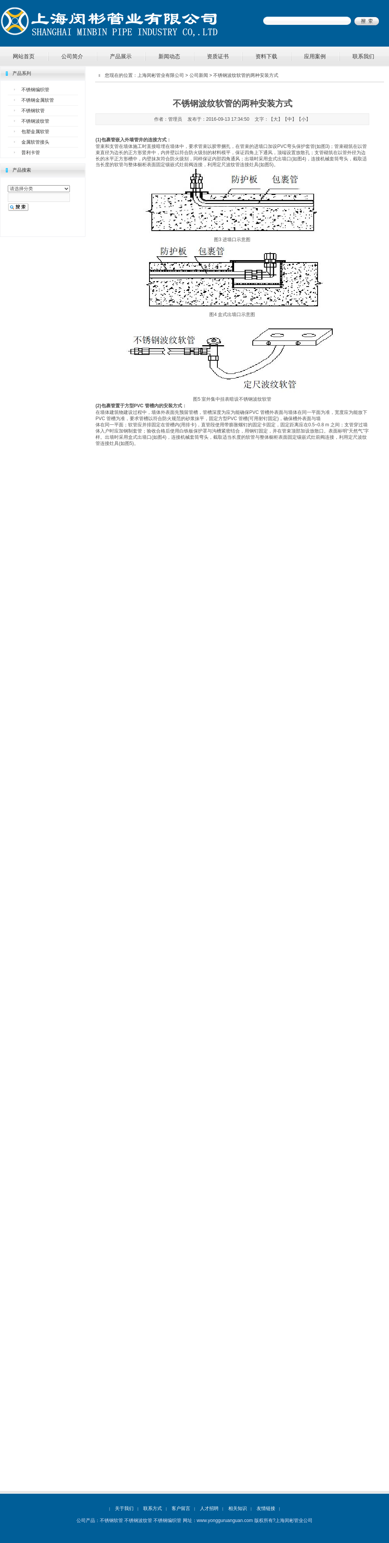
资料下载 (266, 56)
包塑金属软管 (35, 131)
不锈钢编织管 (35, 89)
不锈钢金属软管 (37, 100)
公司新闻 (198, 75)
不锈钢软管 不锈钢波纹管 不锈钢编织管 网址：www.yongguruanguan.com (176, 1520)
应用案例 (315, 56)
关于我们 (124, 1508)
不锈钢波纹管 (35, 121)
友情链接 (266, 1508)
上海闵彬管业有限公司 (160, 75)
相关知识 (237, 1508)
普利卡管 (30, 152)
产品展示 (121, 56)
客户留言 (181, 1508)
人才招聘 (209, 1508)
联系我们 (363, 56)
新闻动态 (169, 56)
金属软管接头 (35, 142)
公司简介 (72, 56)
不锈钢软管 (33, 110)
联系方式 (152, 1508)
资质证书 (218, 56)
